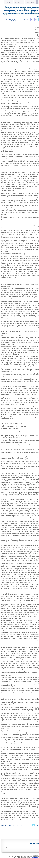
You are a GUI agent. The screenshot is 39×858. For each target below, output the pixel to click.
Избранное (19, 2)
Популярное (31, 2)
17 (20, 20)
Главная (8, 2)
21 (36, 20)
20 (32, 20)
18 (24, 20)
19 (28, 20)
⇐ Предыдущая (11, 20)
